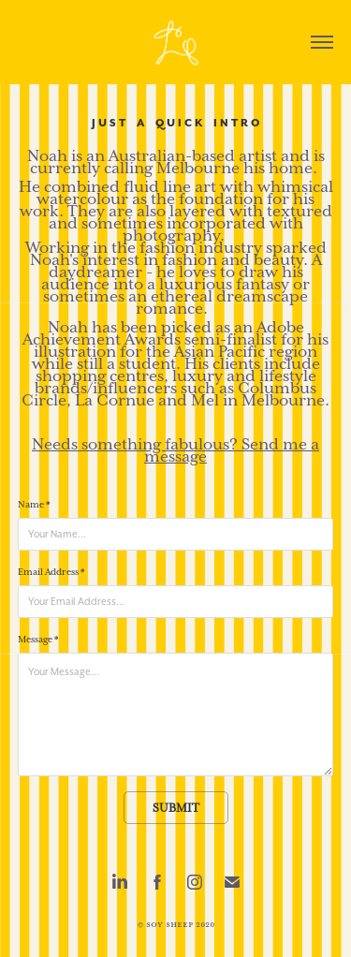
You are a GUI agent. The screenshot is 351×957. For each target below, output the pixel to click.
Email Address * (51, 572)
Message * (38, 639)
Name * (34, 504)
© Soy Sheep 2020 (176, 924)
